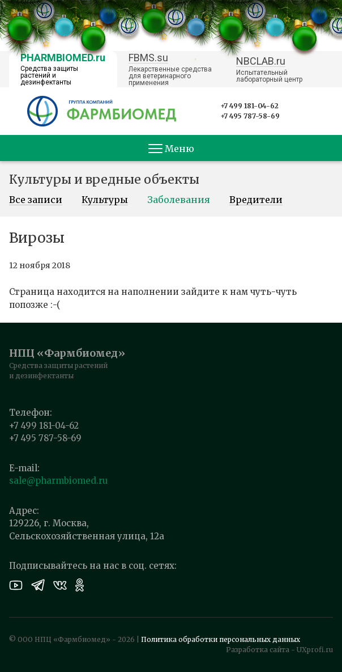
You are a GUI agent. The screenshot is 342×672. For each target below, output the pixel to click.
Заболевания (178, 200)
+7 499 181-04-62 (249, 106)
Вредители (256, 200)
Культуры (105, 200)
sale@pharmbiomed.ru (58, 480)
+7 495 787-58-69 (250, 116)
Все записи (35, 200)
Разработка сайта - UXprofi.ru (279, 649)
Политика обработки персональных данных (220, 639)
